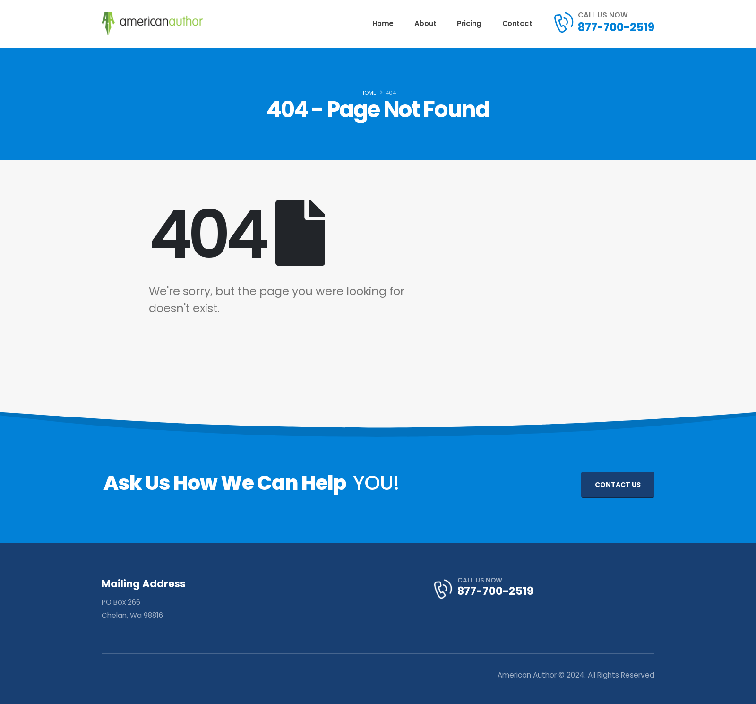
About (425, 23)
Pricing (469, 23)
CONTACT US (618, 484)
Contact (517, 23)
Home (383, 23)
